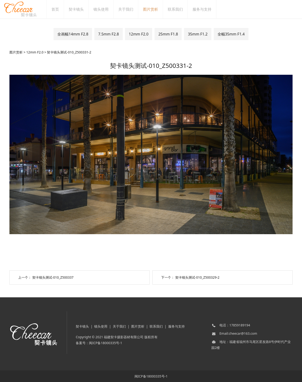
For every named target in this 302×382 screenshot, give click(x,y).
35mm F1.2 (197, 34)
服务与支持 (207, 9)
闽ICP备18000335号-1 (105, 343)
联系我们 (180, 9)
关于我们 (130, 9)
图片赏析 (155, 9)
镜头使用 (106, 9)
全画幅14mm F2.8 (72, 34)
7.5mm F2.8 (108, 34)
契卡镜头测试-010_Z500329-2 (197, 277)
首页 (60, 9)
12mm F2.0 (138, 34)
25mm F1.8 (168, 34)
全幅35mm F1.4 (231, 34)
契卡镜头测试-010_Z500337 (53, 277)
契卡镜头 (81, 9)
